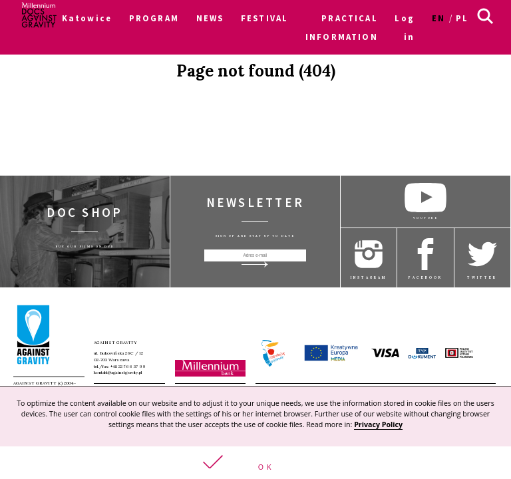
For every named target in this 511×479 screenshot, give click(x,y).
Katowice (87, 18)
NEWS (210, 18)
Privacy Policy (378, 424)
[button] (255, 462)
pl (462, 18)
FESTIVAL (264, 18)
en (438, 18)
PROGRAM (154, 18)
